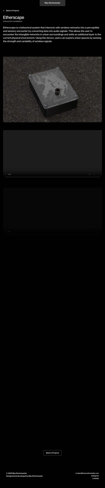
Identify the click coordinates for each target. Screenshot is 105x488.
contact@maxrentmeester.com (87, 473)
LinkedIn (95, 478)
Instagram (95, 476)
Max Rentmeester (52, 3)
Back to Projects (12, 10)
